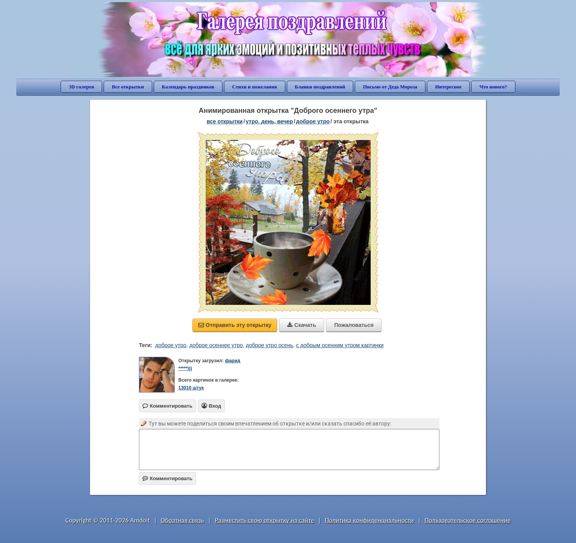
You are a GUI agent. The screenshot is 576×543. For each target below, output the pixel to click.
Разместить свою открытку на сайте (264, 520)
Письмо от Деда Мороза (390, 87)
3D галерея (81, 87)
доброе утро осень (269, 345)
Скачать (301, 325)
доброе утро (313, 121)
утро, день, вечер (269, 121)
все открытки (224, 121)
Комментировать (167, 478)
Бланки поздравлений (320, 87)
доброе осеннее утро (216, 345)
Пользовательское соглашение (467, 520)
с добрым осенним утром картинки (340, 345)
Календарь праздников (188, 87)
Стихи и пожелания (254, 87)
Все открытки (128, 87)
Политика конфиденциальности (369, 520)
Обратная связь (182, 520)
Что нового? (493, 87)
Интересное (448, 87)
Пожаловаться (353, 325)
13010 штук (191, 388)
